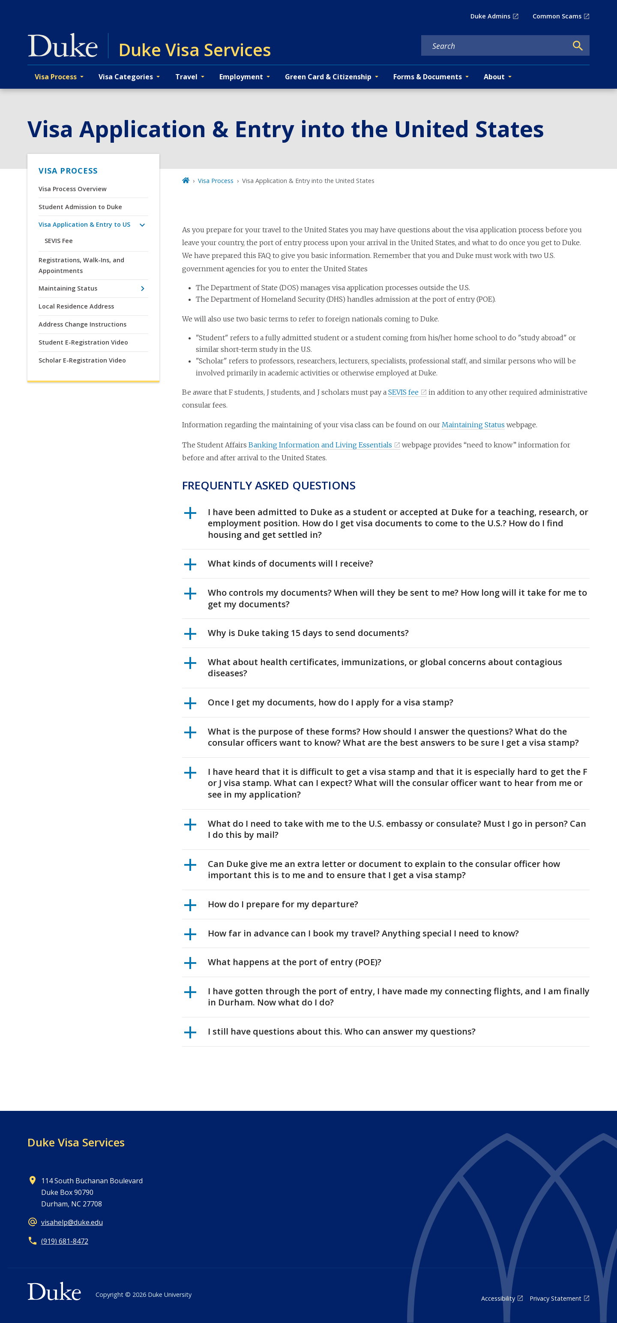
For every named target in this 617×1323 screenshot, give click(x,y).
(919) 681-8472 (64, 1241)
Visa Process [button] (56, 76)
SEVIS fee (403, 392)
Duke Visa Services (76, 1142)
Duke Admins (490, 16)
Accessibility (498, 1298)
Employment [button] (241, 76)
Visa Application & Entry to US (84, 224)
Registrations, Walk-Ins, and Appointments (81, 265)
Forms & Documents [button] (427, 76)
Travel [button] (186, 76)
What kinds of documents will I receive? (278, 567)
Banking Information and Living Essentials (320, 445)
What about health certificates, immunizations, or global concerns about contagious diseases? (373, 667)
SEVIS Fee (59, 241)
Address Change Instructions (82, 324)
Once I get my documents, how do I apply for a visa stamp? (318, 705)
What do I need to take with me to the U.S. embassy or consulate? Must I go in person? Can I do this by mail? (385, 829)
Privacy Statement (555, 1298)
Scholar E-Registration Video (82, 360)
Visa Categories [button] (126, 76)
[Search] (578, 45)
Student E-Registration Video (83, 342)
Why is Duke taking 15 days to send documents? (296, 636)
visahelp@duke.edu (72, 1222)
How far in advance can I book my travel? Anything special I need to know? (351, 936)
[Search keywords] (494, 46)
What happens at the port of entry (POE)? (282, 965)
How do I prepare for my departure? (271, 907)
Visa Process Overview (73, 189)
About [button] (494, 76)
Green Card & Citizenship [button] (328, 76)
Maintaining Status (68, 288)
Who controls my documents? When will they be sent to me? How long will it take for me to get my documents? (385, 598)
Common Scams (557, 16)
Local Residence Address (76, 306)
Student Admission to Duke (80, 207)
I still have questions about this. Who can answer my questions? (330, 1035)
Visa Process (68, 170)
